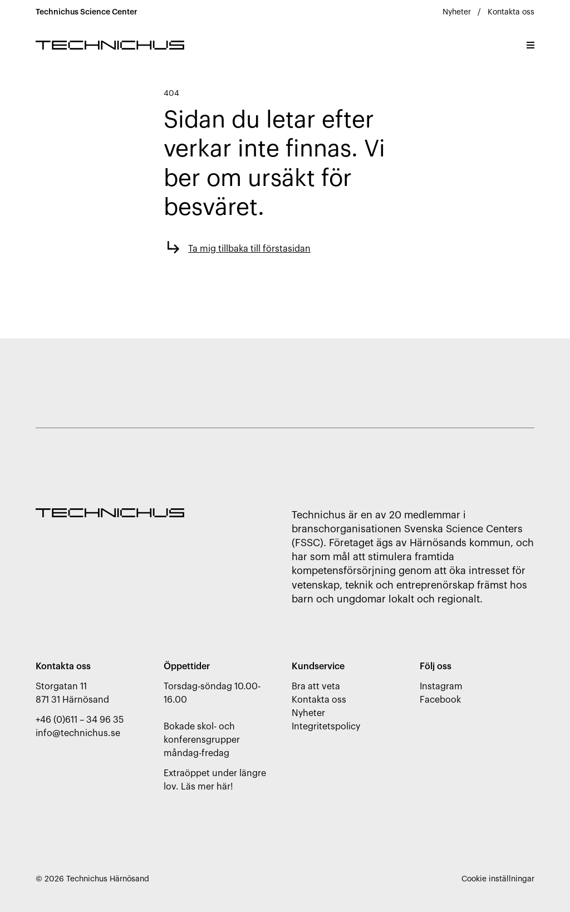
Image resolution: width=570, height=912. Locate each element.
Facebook (440, 699)
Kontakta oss (511, 12)
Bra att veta (316, 686)
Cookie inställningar (497, 879)
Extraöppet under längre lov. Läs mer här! (215, 780)
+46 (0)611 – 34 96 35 (80, 719)
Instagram (441, 686)
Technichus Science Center (86, 12)
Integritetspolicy (326, 726)
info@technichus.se (78, 733)
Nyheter (457, 12)
